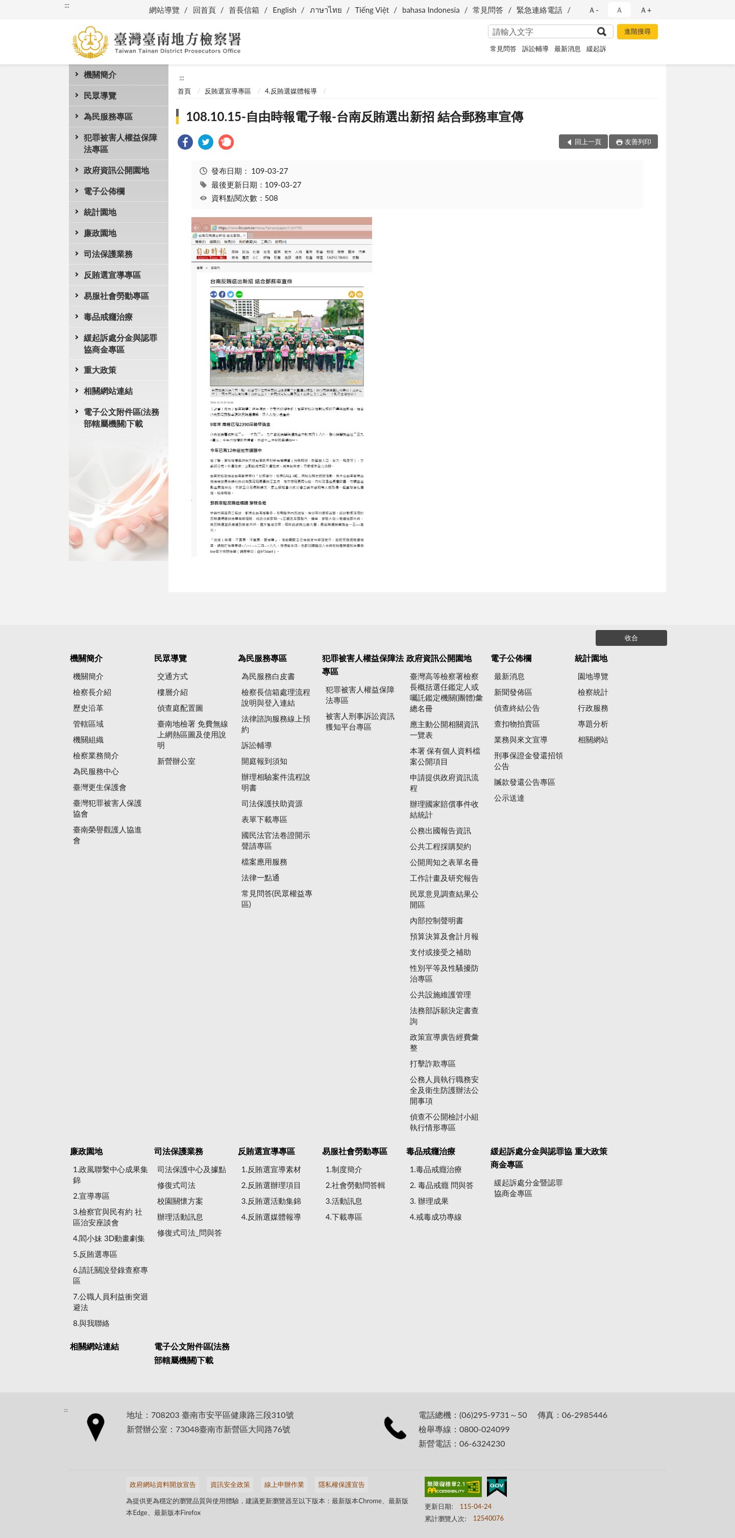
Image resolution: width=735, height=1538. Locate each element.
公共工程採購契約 (440, 846)
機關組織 (88, 739)
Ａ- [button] (593, 9)
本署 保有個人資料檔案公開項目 (445, 756)
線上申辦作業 (284, 1484)
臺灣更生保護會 (100, 786)
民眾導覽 (100, 95)
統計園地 (100, 212)
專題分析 (593, 723)
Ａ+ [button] (646, 9)
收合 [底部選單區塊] (631, 638)
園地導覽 (593, 676)
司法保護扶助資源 (272, 803)
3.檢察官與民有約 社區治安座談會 (107, 1217)
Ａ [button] (619, 9)
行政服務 (593, 707)
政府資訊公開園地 (116, 170)
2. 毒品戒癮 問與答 (442, 1185)
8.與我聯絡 (91, 1322)
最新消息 (567, 48)
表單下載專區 (264, 819)
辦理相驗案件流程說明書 (275, 782)
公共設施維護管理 (440, 994)
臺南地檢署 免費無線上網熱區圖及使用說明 (192, 734)
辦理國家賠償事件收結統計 (444, 809)
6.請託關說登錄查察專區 (110, 1275)
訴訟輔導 (535, 48)
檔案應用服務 (264, 861)
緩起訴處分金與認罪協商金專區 (120, 343)
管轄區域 (88, 723)
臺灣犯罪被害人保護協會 (107, 808)
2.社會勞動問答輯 (355, 1185)
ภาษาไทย (326, 9)
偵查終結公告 (517, 707)
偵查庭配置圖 (180, 707)
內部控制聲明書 (436, 920)
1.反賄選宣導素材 (271, 1169)
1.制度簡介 (344, 1169)
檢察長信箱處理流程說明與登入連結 (275, 697)
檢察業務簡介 (96, 755)
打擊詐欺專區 (433, 1063)
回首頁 (204, 9)
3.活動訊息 (344, 1200)
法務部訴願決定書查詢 (444, 1016)
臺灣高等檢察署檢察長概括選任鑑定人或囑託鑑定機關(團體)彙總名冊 (446, 692)
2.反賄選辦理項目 (271, 1185)
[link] (185, 143)
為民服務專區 (108, 116)
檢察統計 (593, 691)
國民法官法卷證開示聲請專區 (275, 840)
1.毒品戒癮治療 (436, 1169)
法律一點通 (260, 877)
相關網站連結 (108, 390)
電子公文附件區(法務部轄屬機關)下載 (121, 417)
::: (66, 5)
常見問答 (488, 9)
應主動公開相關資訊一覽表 (444, 729)
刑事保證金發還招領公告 (528, 761)
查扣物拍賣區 (517, 723)
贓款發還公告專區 (524, 781)
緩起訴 (596, 48)
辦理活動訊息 (180, 1216)
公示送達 (509, 797)
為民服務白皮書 (268, 676)
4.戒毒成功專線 (436, 1216)
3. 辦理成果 (429, 1200)
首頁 (184, 91)
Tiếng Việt (372, 9)
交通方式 (172, 676)
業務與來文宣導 (521, 739)
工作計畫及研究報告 (444, 877)
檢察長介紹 (92, 691)
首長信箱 (244, 9)
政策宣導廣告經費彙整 (444, 1042)
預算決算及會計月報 (444, 936)
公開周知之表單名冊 (444, 862)
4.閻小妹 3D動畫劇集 (109, 1238)
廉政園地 (100, 233)
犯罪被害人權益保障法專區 (120, 143)
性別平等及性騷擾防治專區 (444, 973)
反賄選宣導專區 (112, 274)
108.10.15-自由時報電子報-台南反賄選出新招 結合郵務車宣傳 (354, 116)
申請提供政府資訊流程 (444, 783)
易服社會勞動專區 (116, 295)
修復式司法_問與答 (189, 1232)
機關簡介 (100, 74)
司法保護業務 (108, 254)
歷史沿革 (88, 707)
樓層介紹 (172, 691)
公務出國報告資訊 (440, 830)
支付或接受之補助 (440, 952)
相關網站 (593, 739)
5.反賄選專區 (95, 1254)
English (285, 9)
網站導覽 (164, 9)
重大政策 (100, 370)
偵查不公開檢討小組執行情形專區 (444, 1122)
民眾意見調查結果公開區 (444, 899)
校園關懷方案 (180, 1200)
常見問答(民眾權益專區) (276, 898)
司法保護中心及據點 (191, 1169)
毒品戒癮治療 (108, 316)
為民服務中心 (96, 771)
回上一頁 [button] (588, 141)
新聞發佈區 (513, 691)
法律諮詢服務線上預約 (275, 724)
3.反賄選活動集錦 (271, 1200)
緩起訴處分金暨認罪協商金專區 (528, 1188)
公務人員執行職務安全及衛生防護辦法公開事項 (444, 1090)
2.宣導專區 (91, 1195)
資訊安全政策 (230, 1484)
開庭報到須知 (264, 760)
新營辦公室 (176, 760)
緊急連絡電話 (539, 9)
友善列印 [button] (638, 141)
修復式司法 (176, 1185)
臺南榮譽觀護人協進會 (107, 835)
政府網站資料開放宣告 (163, 1484)
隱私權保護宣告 (341, 1484)
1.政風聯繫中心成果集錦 (110, 1174)
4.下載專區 (344, 1216)
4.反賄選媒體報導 (291, 91)
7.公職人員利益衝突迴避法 (110, 1302)
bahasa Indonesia (431, 9)
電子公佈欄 (104, 191)
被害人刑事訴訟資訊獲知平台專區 (360, 721)
